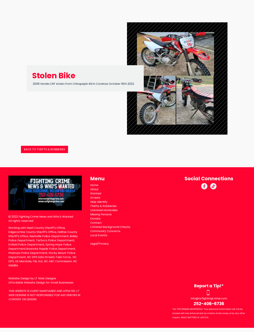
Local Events (98, 235)
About (94, 189)
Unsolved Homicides (104, 210)
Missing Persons (101, 214)
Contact (96, 223)
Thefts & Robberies (103, 206)
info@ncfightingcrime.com (209, 298)
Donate (95, 219)
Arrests (95, 198)
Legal (93, 244)
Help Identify (98, 202)
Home (94, 185)
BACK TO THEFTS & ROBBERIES (44, 149)
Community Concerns (105, 231)
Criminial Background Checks (110, 227)
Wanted (95, 193)
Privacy (104, 244)
